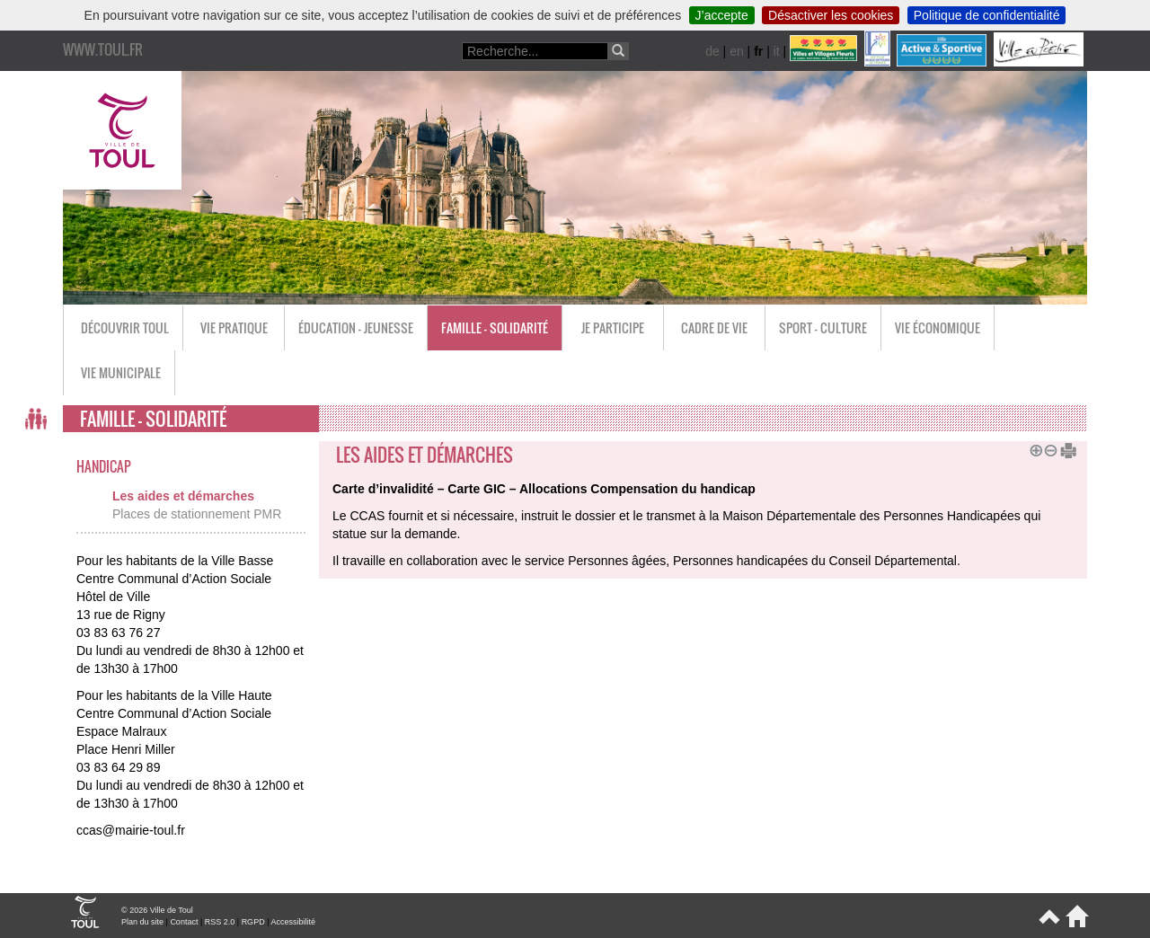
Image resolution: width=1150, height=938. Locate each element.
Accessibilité (292, 921)
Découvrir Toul (125, 327)
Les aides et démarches (183, 496)
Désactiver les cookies (830, 15)
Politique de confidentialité (987, 15)
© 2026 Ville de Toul (157, 910)
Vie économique (937, 327)
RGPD (253, 921)
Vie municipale (121, 372)
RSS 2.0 (220, 921)
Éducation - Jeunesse (355, 327)
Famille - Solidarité (494, 327)
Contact (184, 921)
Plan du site (142, 921)
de (712, 51)
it (777, 51)
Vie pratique (234, 327)
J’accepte (721, 15)
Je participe (612, 327)
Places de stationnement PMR (196, 514)
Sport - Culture (823, 327)
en (737, 51)
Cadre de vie (714, 327)
